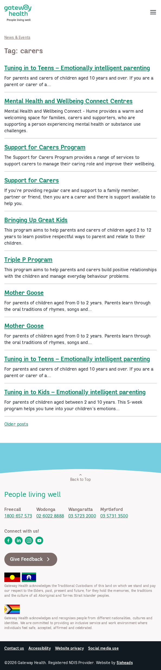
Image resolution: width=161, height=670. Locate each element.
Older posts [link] (16, 424)
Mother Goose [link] (24, 292)
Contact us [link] (14, 648)
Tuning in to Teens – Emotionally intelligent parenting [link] (77, 68)
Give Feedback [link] (30, 559)
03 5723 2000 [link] (82, 516)
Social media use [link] (103, 648)
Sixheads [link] (125, 662)
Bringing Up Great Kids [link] (36, 220)
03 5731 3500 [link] (114, 516)
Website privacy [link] (69, 648)
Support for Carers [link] (31, 180)
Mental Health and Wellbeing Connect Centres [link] (68, 101)
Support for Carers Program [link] (44, 147)
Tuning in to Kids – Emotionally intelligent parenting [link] (75, 392)
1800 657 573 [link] (18, 516)
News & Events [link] (17, 37)
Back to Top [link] (80, 477)
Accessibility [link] (39, 648)
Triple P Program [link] (28, 259)
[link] (17, 12)
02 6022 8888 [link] (50, 516)
